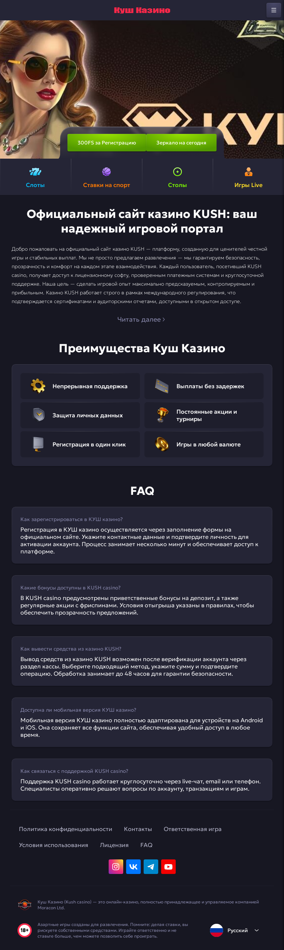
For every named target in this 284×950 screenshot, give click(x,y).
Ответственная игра (193, 828)
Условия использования (53, 844)
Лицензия (114, 844)
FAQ (146, 844)
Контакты (138, 828)
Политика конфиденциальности (65, 828)
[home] (142, 10)
